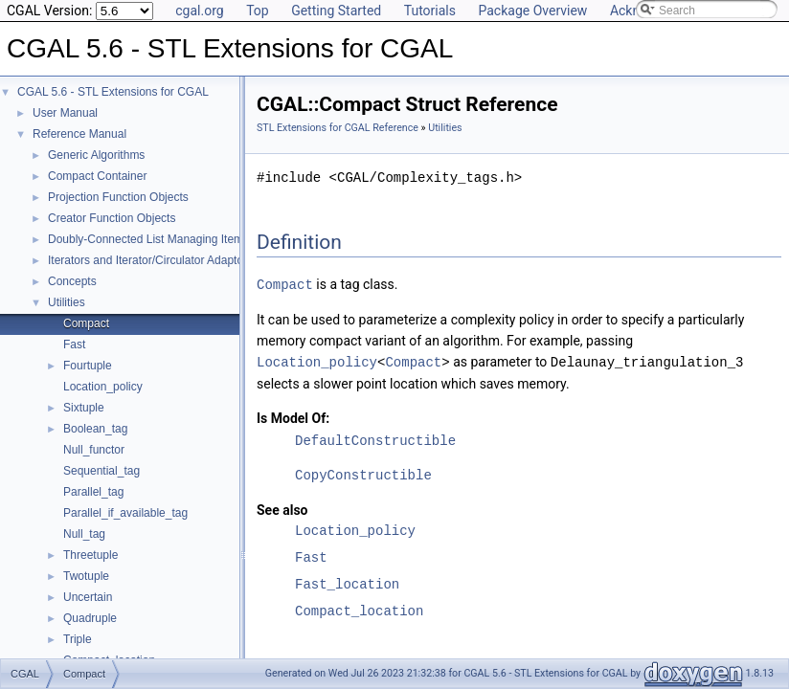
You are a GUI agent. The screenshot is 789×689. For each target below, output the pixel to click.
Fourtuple (87, 365)
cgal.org (199, 10)
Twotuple (86, 576)
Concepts (72, 281)
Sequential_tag (101, 471)
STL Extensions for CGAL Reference (337, 128)
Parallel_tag (93, 492)
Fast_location (347, 582)
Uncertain (87, 597)
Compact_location (359, 609)
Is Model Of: (293, 416)
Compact (86, 323)
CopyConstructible (363, 473)
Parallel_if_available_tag (125, 513)
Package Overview (532, 10)
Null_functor (93, 449)
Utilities (66, 302)
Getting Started (336, 10)
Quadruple (90, 618)
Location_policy (103, 386)
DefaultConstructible (375, 439)
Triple (77, 639)
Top (257, 10)
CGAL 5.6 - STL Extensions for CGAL (113, 92)
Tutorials (430, 10)
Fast (74, 344)
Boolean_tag (95, 428)
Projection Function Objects (118, 197)
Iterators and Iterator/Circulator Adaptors (150, 260)
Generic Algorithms (96, 155)
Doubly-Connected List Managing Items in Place (170, 239)
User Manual (65, 113)
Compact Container (97, 176)
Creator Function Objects (111, 218)
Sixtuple (83, 407)
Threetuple (90, 555)
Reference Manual (79, 134)
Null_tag (84, 534)
